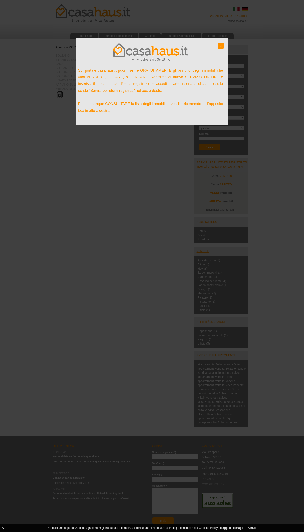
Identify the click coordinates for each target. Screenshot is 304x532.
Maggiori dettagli (231, 528)
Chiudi (252, 528)
